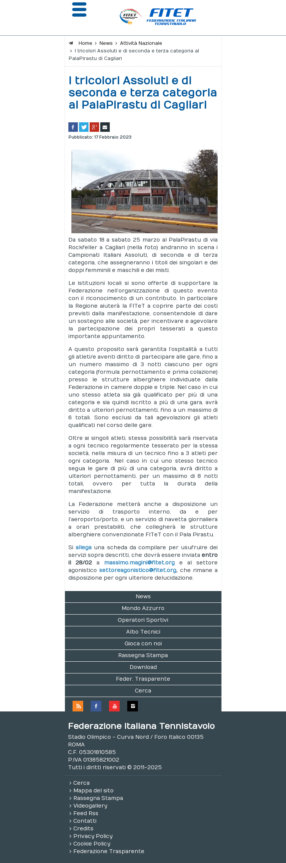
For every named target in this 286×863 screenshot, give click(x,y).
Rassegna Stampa (143, 655)
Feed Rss (85, 813)
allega (84, 547)
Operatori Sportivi (143, 620)
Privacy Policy (92, 836)
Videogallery (90, 806)
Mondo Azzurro (143, 608)
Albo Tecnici (143, 632)
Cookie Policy (91, 844)
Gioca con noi (143, 643)
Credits (83, 828)
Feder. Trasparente (143, 679)
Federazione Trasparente (108, 851)
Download (143, 667)
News (143, 596)
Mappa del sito (93, 790)
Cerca (143, 691)
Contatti (84, 821)
